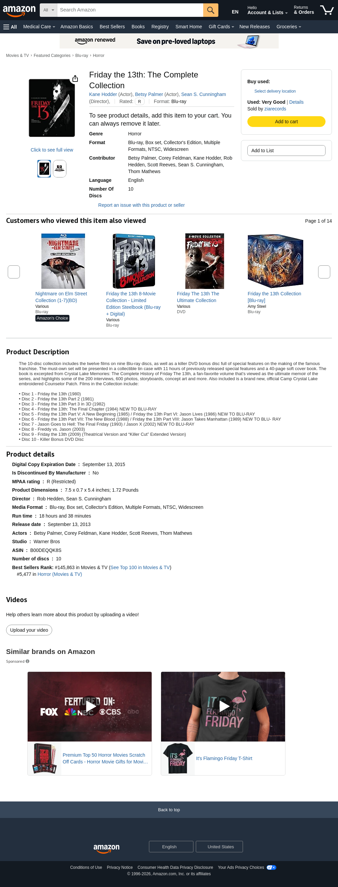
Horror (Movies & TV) (60, 574)
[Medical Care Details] (54, 27)
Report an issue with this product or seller (137, 205)
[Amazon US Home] (106, 849)
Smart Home (189, 26)
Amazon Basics (76, 26)
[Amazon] (20, 10)
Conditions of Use (86, 867)
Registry (159, 26)
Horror (98, 55)
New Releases (254, 26)
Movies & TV (17, 55)
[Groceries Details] (300, 27)
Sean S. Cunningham (203, 94)
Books (138, 26)
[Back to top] (169, 816)
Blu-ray (81, 55)
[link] (63, 297)
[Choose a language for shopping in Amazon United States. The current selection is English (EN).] (230, 10)
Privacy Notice (120, 867)
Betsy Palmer (149, 94)
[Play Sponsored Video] (89, 706)
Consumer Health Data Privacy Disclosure (175, 867)
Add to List (262, 150)
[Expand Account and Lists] (286, 13)
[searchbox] (130, 10)
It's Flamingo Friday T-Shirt (224, 758)
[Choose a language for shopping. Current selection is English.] (167, 846)
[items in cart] (327, 10)
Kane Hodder (103, 94)
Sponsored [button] (18, 661)
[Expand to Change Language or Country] (188, 847)
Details (296, 102)
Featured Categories (52, 55)
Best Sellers (112, 26)
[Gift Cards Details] (233, 27)
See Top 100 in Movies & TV (140, 567)
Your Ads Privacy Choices (241, 867)
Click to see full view (52, 150)
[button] (10, 26)
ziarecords (275, 108)
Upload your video (29, 630)
